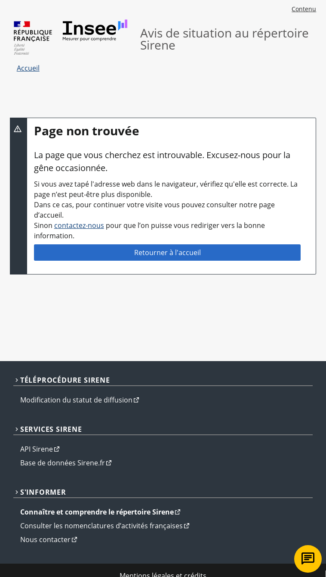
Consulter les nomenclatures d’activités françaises (101, 525)
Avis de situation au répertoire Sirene (224, 39)
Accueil (28, 68)
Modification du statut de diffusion (76, 400)
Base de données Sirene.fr (62, 463)
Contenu (304, 9)
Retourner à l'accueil (167, 252)
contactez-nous (79, 225)
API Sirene (36, 449)
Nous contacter (45, 539)
